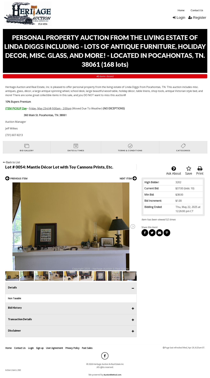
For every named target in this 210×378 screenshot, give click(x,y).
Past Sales (87, 347)
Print (199, 171)
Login (179, 18)
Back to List (11, 162)
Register (197, 18)
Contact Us (197, 10)
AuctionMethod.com (112, 375)
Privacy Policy (72, 347)
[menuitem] (181, 10)
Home (181, 10)
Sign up (40, 347)
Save (188, 171)
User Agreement (54, 347)
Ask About (173, 171)
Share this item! (149, 227)
